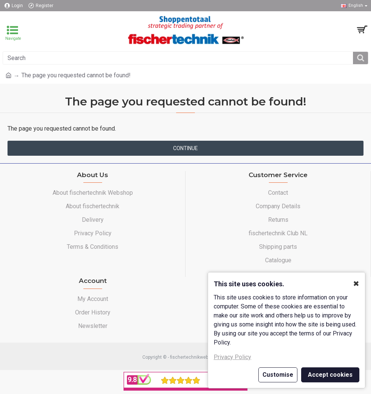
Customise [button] (277, 374)
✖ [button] (356, 283)
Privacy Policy (232, 357)
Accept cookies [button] (330, 374)
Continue (185, 148)
